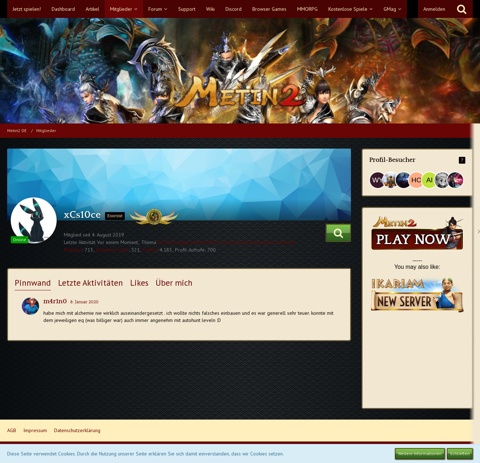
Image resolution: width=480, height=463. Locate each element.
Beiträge (73, 250)
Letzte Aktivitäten (90, 282)
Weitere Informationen (420, 453)
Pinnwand (33, 282)
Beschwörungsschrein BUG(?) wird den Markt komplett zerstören (227, 242)
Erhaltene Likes (112, 250)
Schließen (460, 453)
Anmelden (434, 9)
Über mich (174, 282)
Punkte (150, 250)
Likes (139, 282)
